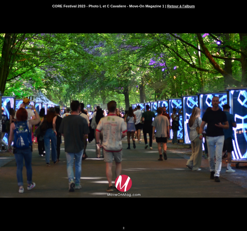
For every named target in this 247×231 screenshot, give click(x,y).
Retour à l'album (181, 6)
